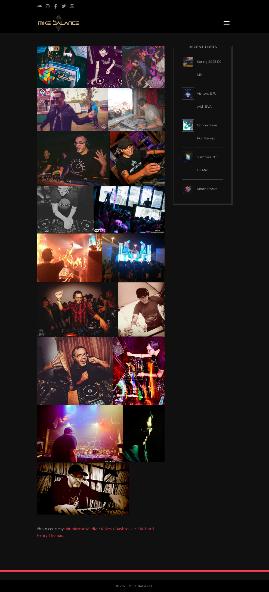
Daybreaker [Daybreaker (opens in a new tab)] (125, 528)
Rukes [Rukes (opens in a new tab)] (106, 528)
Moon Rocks (207, 189)
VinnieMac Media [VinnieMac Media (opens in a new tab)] (81, 528)
